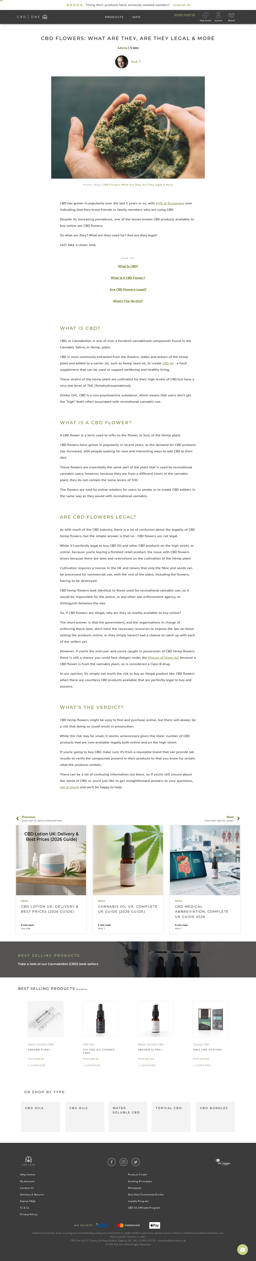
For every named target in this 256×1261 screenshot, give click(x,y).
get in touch (69, 787)
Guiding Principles (140, 1181)
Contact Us (27, 1187)
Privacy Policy (28, 1214)
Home (87, 184)
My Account (27, 1181)
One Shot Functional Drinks (146, 1194)
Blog (97, 184)
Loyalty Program (138, 1201)
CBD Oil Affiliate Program (144, 1207)
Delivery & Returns (32, 1194)
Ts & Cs (24, 1207)
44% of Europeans (170, 203)
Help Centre (27, 1174)
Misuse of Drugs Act (163, 657)
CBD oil (168, 363)
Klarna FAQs (28, 1201)
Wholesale (134, 1187)
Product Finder (137, 1174)
